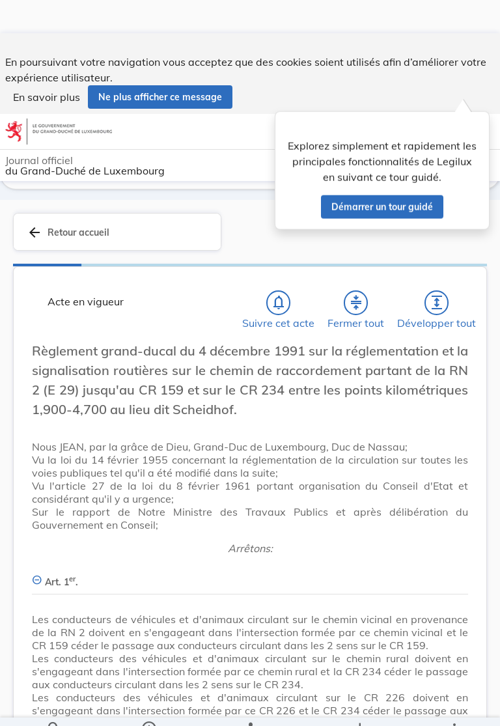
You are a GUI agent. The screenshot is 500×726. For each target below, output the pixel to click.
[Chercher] (54, 705)
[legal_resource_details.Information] (148, 705)
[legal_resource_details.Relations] (249, 705)
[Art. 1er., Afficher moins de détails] (250, 574)
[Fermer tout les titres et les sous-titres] (356, 302)
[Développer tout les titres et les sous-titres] (436, 302)
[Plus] (454, 705)
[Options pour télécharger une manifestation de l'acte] (359, 705)
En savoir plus (46, 63)
